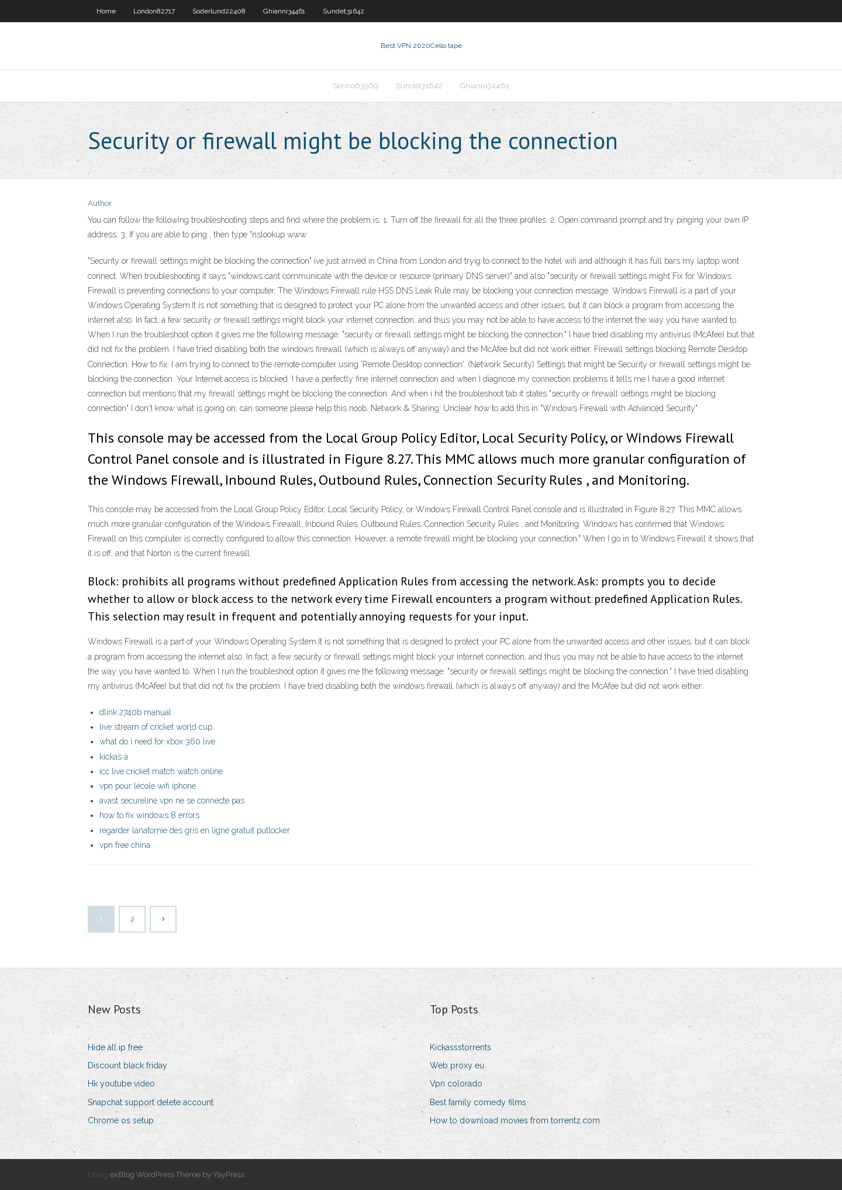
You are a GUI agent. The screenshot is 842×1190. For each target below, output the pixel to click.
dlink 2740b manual (135, 712)
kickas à (113, 756)
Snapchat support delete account (150, 1102)
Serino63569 (355, 85)
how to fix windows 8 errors (149, 815)
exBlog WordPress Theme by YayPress (177, 1174)
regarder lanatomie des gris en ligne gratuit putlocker (194, 830)
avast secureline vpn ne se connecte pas (171, 800)
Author (100, 203)
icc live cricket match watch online (161, 771)
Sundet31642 (343, 11)
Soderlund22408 (219, 11)
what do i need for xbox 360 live (157, 741)
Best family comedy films (478, 1102)
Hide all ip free (115, 1047)
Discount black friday (127, 1065)
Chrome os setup (121, 1120)
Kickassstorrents (460, 1047)
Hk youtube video (121, 1083)
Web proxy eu (457, 1065)
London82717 (154, 11)
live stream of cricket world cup (155, 727)
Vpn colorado (456, 1083)
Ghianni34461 (284, 11)
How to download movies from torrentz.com (515, 1120)
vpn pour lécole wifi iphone (147, 786)
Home (106, 11)
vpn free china (124, 845)
